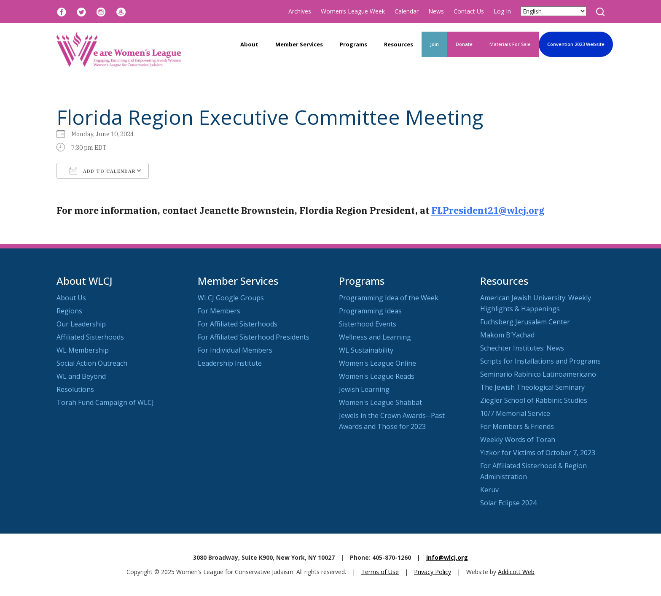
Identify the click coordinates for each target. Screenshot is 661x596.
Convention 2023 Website (576, 44)
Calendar (407, 11)
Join (434, 44)
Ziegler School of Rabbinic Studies (533, 400)
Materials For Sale (509, 44)
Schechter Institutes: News (522, 348)
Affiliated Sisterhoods (90, 337)
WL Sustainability (366, 350)
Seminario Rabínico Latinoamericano (538, 374)
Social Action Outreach (91, 363)
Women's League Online (377, 363)
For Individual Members (235, 350)
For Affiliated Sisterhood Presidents (253, 337)
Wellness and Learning (375, 337)
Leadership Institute (230, 363)
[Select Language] (553, 11)
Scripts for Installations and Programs (540, 361)
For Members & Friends (517, 426)
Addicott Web (516, 572)
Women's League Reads (376, 376)
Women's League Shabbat (380, 402)
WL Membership (82, 350)
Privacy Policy (432, 572)
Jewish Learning (364, 389)
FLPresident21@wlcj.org (487, 210)
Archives (299, 11)
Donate (464, 44)
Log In (502, 11)
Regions (69, 311)
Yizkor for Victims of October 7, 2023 (537, 452)
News (436, 11)
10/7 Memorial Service (515, 413)
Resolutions (75, 389)
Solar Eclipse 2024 (508, 502)
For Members (219, 311)
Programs (353, 44)
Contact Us (469, 11)
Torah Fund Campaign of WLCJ (105, 402)
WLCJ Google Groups (231, 297)
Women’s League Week (353, 11)
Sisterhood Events (367, 324)
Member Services (299, 44)
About (249, 44)
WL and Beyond (81, 376)
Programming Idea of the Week (388, 297)
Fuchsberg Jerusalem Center (525, 321)
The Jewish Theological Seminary (532, 387)
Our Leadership (81, 324)
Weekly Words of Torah (517, 439)
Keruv (489, 489)
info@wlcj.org (447, 557)
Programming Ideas (370, 311)
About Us (71, 297)
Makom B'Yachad (507, 335)
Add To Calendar (103, 171)
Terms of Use (380, 572)
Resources (398, 44)
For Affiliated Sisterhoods (237, 324)
